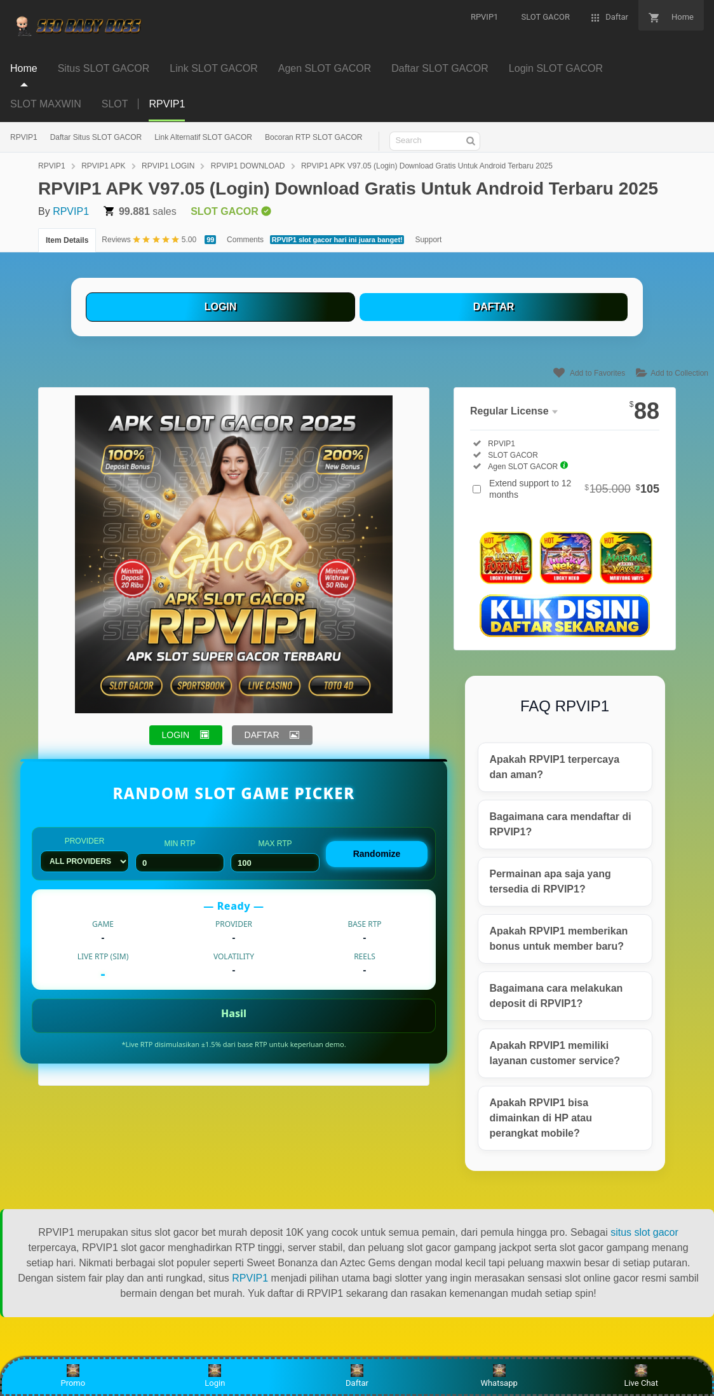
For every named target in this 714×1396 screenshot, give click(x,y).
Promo (72, 1376)
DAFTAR (494, 306)
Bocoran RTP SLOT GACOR (313, 137)
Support (428, 239)
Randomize (377, 854)
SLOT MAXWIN (45, 104)
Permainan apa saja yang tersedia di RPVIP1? (550, 881)
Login (215, 1376)
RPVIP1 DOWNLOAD (248, 165)
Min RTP (179, 855)
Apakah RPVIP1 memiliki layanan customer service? (555, 1053)
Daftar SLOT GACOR (439, 68)
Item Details (67, 240)
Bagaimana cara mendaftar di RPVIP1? (560, 824)
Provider (84, 854)
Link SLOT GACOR (213, 68)
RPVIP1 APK (103, 165)
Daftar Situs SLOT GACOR (96, 137)
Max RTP (275, 855)
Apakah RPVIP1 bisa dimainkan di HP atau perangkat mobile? (541, 1118)
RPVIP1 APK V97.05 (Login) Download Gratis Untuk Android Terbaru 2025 (427, 165)
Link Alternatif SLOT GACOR (203, 137)
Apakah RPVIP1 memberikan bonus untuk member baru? (559, 939)
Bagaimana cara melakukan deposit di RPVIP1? (556, 996)
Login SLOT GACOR (556, 68)
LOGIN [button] (176, 735)
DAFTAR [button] (262, 735)
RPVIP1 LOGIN (168, 165)
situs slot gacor (644, 1232)
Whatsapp (498, 1376)
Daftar (357, 1376)
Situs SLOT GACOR (104, 68)
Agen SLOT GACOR (324, 68)
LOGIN (221, 306)
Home (23, 68)
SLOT (115, 104)
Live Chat (640, 1376)
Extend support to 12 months (574, 488)
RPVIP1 (23, 137)
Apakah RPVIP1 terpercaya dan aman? (555, 767)
